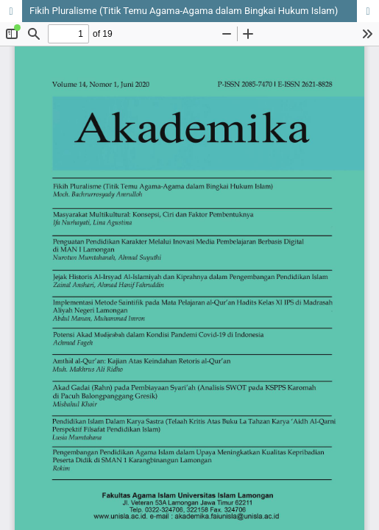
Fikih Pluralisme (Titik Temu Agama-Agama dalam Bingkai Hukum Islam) (183, 10)
